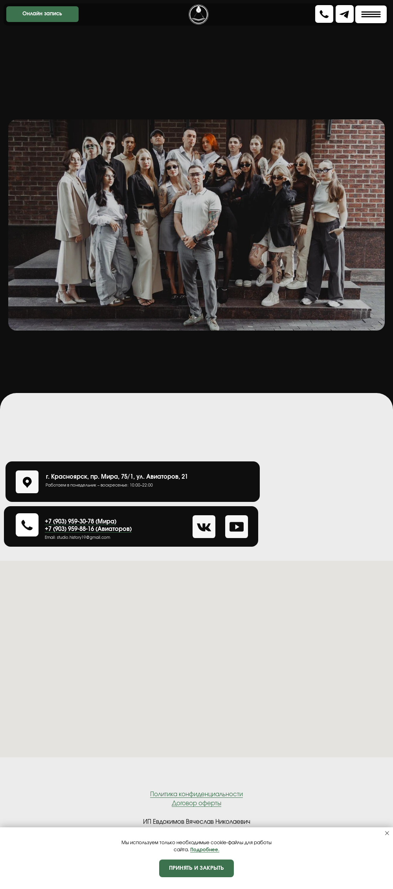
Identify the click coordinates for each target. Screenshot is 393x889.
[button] (324, 14)
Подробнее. (204, 849)
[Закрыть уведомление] (387, 833)
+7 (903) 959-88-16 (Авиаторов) (88, 529)
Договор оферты (196, 803)
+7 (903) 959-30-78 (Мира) (80, 522)
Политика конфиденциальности (196, 794)
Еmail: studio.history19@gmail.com (77, 538)
